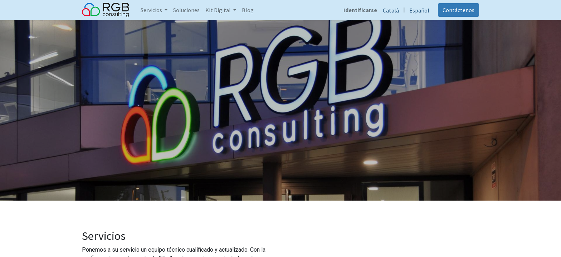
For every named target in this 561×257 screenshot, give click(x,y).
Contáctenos (458, 10)
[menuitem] (186, 10)
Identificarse (360, 10)
